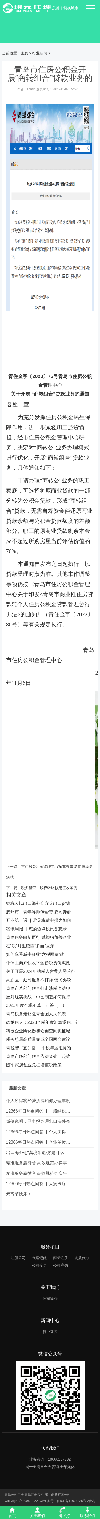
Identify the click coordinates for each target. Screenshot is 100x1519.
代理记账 (39, 1258)
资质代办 (81, 1258)
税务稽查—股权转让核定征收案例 (49, 888)
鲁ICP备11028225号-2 (73, 1501)
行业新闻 (39, 53)
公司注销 (60, 1265)
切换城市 (70, 8)
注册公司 (18, 1258)
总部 (56, 8)
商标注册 (60, 1258)
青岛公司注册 (14, 1494)
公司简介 (50, 1298)
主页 (24, 53)
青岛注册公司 (34, 1494)
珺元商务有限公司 (57, 1494)
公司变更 (39, 1265)
